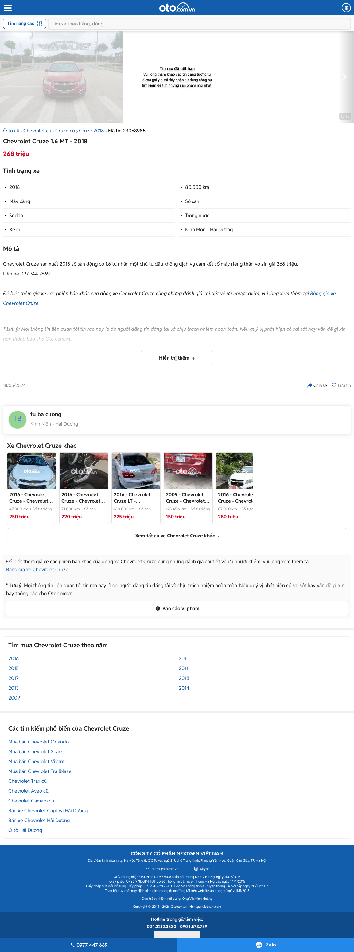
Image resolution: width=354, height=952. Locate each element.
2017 (13, 678)
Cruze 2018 (91, 130)
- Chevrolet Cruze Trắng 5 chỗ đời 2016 (29, 497)
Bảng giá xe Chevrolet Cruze (37, 569)
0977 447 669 (88, 945)
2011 (183, 668)
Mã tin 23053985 (127, 130)
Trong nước (197, 215)
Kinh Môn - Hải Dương (209, 229)
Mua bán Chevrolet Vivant (36, 761)
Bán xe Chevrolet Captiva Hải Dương (48, 810)
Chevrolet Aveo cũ (28, 791)
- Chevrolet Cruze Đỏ (185, 497)
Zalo (271, 945)
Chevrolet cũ (37, 130)
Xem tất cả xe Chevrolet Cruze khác (175, 536)
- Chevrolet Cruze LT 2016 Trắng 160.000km (135, 497)
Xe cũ (15, 229)
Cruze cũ (65, 130)
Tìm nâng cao (25, 23)
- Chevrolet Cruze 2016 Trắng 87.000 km (237, 497)
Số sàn (192, 201)
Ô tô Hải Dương (25, 830)
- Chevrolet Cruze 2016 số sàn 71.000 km (81, 497)
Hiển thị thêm (175, 358)
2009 (14, 698)
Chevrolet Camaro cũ (31, 801)
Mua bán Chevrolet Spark (35, 751)
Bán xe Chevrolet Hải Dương (39, 820)
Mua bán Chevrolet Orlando (38, 742)
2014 (184, 688)
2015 (13, 668)
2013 (13, 688)
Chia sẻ (317, 385)
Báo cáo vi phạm (177, 608)
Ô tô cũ (11, 130)
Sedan (16, 215)
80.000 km (197, 187)
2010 (184, 658)
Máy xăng (19, 201)
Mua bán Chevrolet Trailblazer (40, 771)
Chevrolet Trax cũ (27, 781)
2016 (13, 658)
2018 (14, 187)
